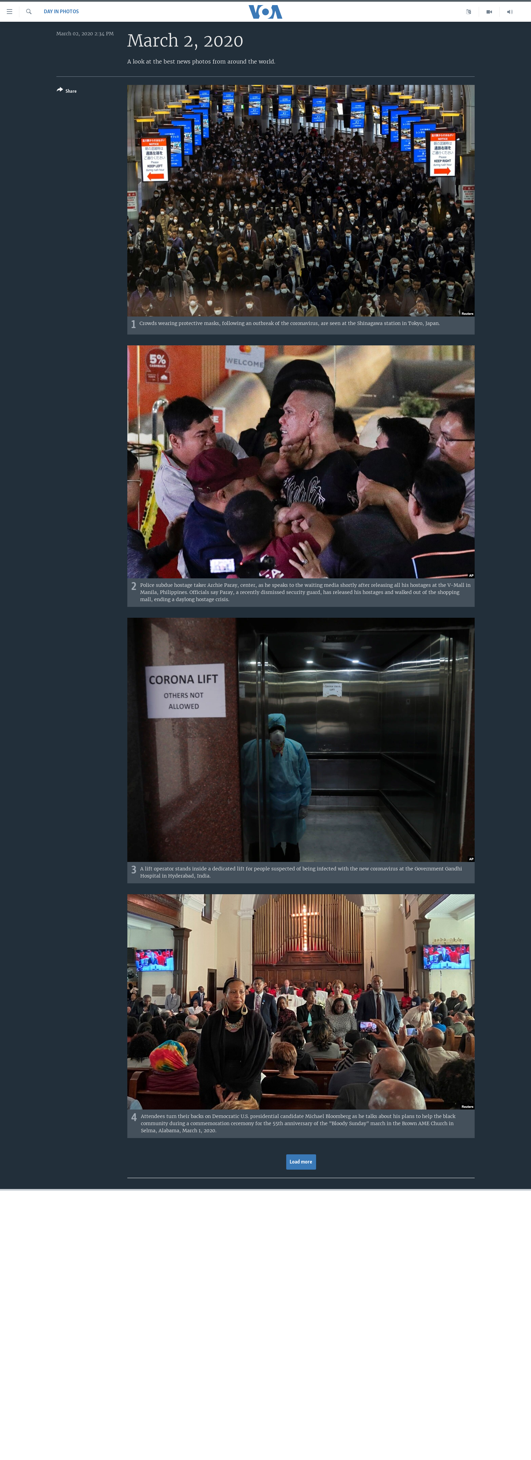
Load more (301, 1162)
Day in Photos (61, 12)
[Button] (67, 92)
